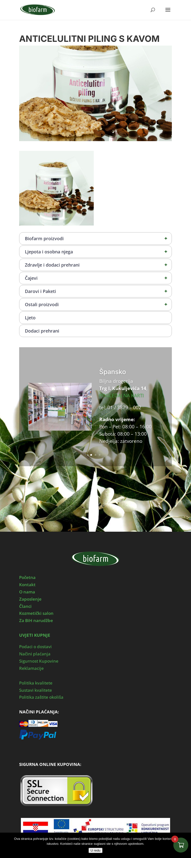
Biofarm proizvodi (98, 238)
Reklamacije (31, 668)
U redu (95, 850)
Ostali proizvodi (98, 304)
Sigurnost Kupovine (38, 661)
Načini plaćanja (34, 654)
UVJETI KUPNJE (34, 635)
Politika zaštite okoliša (41, 697)
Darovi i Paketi (98, 291)
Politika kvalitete (35, 683)
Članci (25, 606)
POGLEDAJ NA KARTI (121, 395)
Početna (27, 577)
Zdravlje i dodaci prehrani (98, 265)
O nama (27, 592)
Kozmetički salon (36, 613)
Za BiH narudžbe (36, 620)
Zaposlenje (30, 599)
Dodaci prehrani (42, 331)
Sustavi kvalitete (35, 690)
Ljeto (30, 318)
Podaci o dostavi (35, 646)
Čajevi (98, 278)
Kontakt (27, 584)
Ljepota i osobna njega (98, 252)
